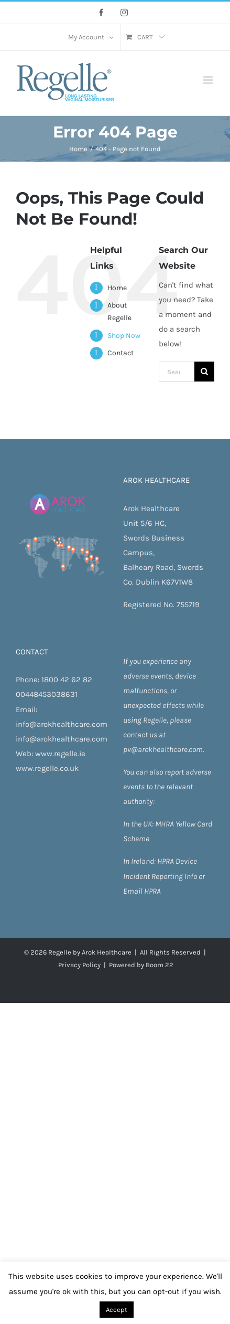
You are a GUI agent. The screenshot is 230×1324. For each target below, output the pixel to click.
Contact (120, 352)
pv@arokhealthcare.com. (163, 749)
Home (117, 287)
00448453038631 (47, 694)
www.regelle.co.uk (47, 768)
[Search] (204, 372)
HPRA (166, 861)
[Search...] (176, 372)
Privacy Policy (79, 965)
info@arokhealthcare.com (61, 724)
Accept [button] (116, 1310)
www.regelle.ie (60, 753)
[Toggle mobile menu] (208, 80)
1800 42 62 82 (66, 679)
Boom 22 (159, 965)
